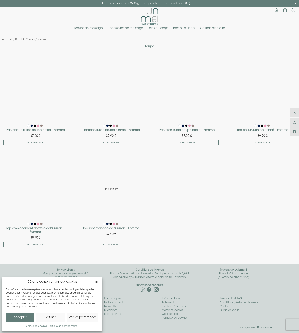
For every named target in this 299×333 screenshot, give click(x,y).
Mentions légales (172, 310)
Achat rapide (35, 143)
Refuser (50, 317)
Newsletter (111, 306)
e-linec (269, 328)
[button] (96, 282)
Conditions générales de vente (239, 302)
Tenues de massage (88, 28)
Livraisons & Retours (174, 306)
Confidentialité (171, 314)
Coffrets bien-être (212, 28)
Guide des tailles (230, 310)
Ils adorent (110, 310)
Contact (225, 306)
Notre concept (113, 302)
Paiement (168, 302)
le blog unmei (113, 314)
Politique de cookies (36, 326)
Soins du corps (158, 28)
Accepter (20, 317)
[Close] (295, 3)
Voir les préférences (82, 317)
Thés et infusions (184, 28)
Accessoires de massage (125, 28)
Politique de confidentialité (63, 326)
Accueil (7, 39)
